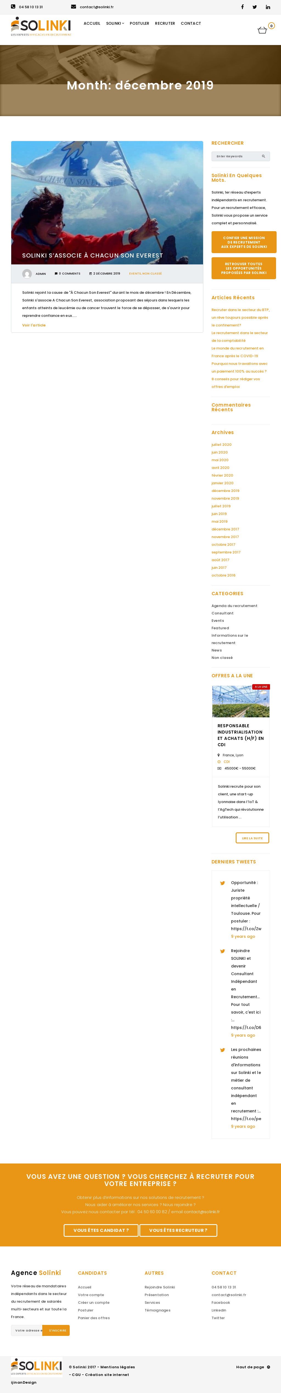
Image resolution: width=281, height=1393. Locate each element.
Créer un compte (94, 1302)
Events (135, 273)
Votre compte (91, 1294)
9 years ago (243, 936)
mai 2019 (220, 521)
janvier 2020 (223, 483)
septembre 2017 (226, 552)
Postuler (86, 1310)
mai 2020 (220, 460)
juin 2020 (220, 452)
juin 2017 (219, 567)
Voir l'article (35, 325)
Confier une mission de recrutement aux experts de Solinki (244, 242)
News (217, 650)
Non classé (152, 273)
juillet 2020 (222, 444)
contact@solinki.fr (92, 7)
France (228, 755)
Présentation (157, 1294)
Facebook (221, 1302)
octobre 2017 (224, 544)
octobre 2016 (224, 575)
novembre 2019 (225, 498)
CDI (227, 761)
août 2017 (221, 560)
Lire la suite (252, 838)
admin (41, 273)
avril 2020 (221, 467)
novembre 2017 (225, 536)
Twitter (218, 1318)
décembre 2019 (226, 490)
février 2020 (223, 475)
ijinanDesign (23, 1382)
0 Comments (67, 273)
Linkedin (219, 1310)
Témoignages (157, 1310)
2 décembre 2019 (104, 273)
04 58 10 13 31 (27, 7)
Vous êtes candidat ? (101, 1230)
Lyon (239, 755)
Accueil (85, 1287)
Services (152, 1302)
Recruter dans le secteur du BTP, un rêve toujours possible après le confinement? (241, 317)
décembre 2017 (226, 529)
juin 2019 (219, 513)
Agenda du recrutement (235, 605)
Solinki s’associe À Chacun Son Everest (92, 255)
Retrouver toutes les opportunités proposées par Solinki (243, 268)
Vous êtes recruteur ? (178, 1230)
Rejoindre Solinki (160, 1287)
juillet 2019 (221, 506)
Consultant (223, 613)
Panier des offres (94, 1318)
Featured (220, 628)
